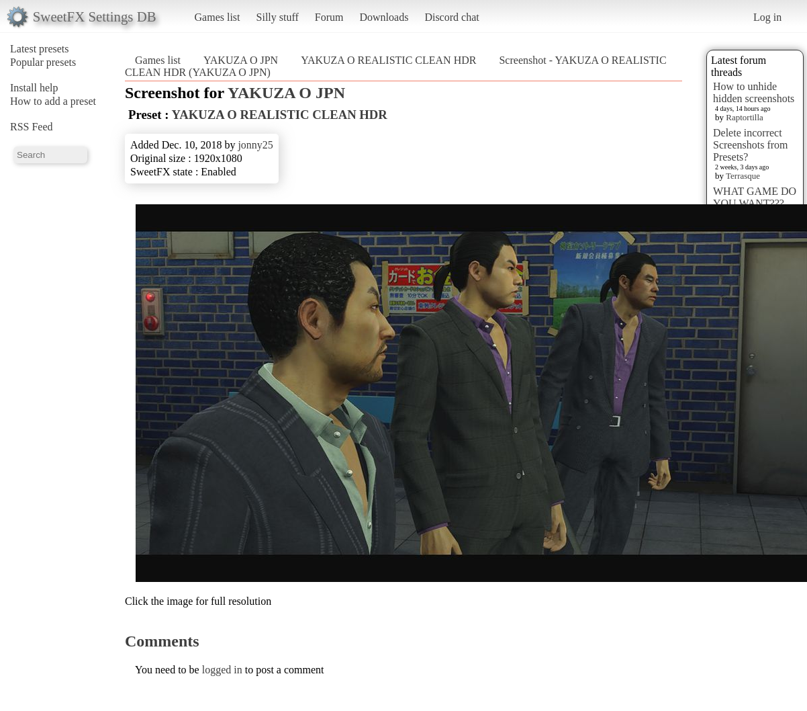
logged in (222, 669)
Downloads (383, 17)
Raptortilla (744, 117)
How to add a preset (53, 101)
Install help (34, 87)
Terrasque (743, 176)
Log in (767, 17)
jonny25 (255, 145)
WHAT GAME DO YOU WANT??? (754, 197)
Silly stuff (277, 17)
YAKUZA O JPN (240, 60)
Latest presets (39, 48)
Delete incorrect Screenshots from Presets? (750, 145)
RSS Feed (31, 126)
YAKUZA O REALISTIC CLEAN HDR (388, 60)
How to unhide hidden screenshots (753, 92)
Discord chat (451, 17)
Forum (329, 17)
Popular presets (43, 62)
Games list (217, 17)
